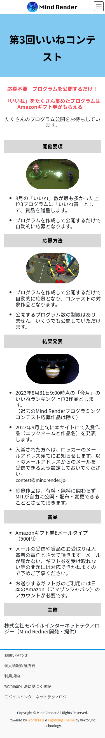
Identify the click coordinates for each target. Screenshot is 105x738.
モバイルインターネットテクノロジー (37, 696)
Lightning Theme (61, 719)
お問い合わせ (16, 655)
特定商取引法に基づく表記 (27, 686)
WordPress (36, 719)
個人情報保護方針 (20, 665)
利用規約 (12, 676)
